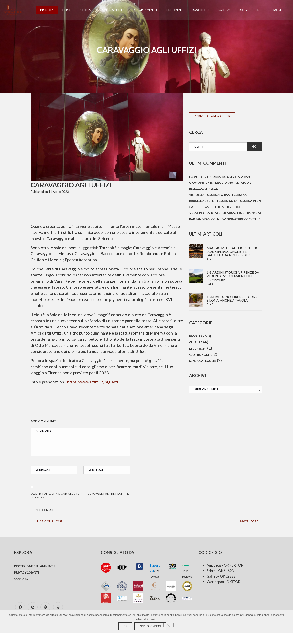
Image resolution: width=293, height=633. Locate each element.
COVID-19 (21, 579)
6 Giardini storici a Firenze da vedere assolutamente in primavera (233, 275)
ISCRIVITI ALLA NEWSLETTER (212, 116)
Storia (88, 10)
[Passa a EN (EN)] (260, 10)
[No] (168, 625)
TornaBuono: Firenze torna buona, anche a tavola (232, 298)
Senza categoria (202, 361)
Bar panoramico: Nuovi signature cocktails (224, 219)
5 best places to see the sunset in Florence (223, 213)
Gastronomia (200, 355)
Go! (254, 146)
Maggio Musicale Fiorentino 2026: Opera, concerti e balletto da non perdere (233, 251)
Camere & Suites (114, 10)
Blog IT (194, 336)
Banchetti (203, 10)
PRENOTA (49, 10)
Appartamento (148, 10)
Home (69, 10)
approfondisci (151, 626)
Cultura (195, 343)
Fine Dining (177, 10)
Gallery (226, 10)
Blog (245, 10)
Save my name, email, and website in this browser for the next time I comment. (80, 495)
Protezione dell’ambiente (34, 566)
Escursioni (197, 349)
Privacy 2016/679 (26, 572)
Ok (125, 626)
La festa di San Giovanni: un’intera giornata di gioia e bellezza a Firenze (220, 183)
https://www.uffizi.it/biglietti (93, 382)
